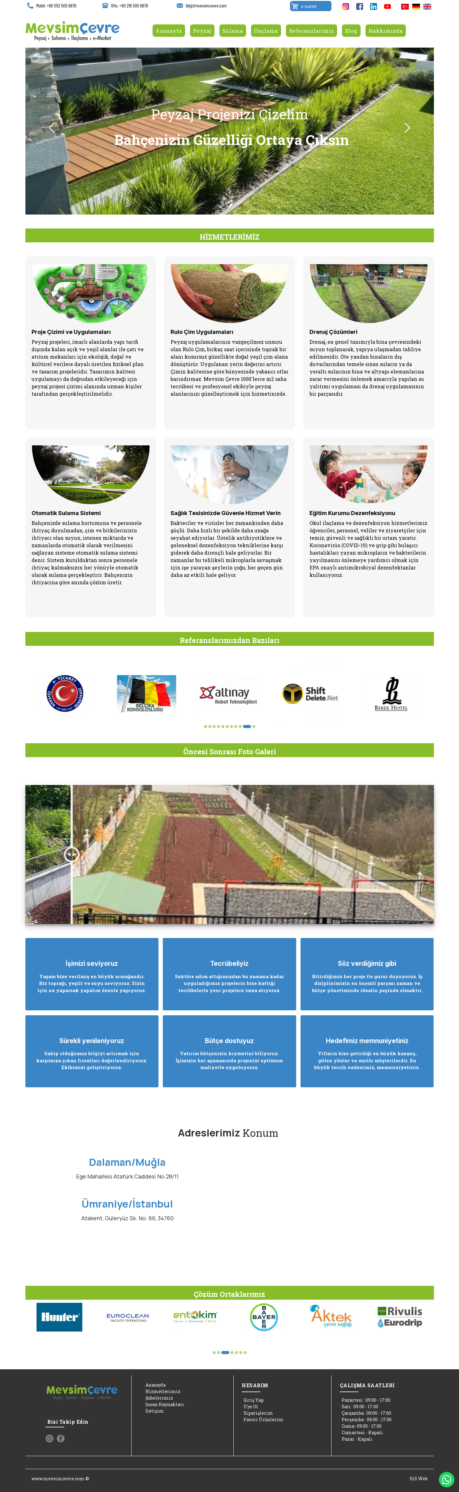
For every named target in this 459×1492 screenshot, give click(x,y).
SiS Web (419, 1478)
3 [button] (214, 726)
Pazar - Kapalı (356, 1439)
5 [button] (222, 726)
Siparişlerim (257, 1413)
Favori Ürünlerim (263, 1419)
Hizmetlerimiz (162, 1391)
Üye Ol (250, 1406)
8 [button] (240, 726)
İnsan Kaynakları (164, 1404)
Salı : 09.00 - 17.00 (359, 1406)
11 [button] (253, 726)
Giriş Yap (253, 1400)
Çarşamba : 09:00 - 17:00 (365, 1413)
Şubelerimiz (158, 1398)
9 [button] (245, 726)
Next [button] (407, 128)
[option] (229, 131)
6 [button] (227, 726)
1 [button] (205, 726)
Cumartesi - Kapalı (361, 1432)
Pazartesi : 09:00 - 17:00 (365, 1400)
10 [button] (249, 726)
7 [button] (234, 726)
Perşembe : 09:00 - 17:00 (366, 1419)
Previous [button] (52, 128)
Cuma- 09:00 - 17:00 (361, 1426)
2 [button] (209, 726)
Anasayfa (155, 1385)
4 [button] (218, 726)
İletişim (154, 1411)
